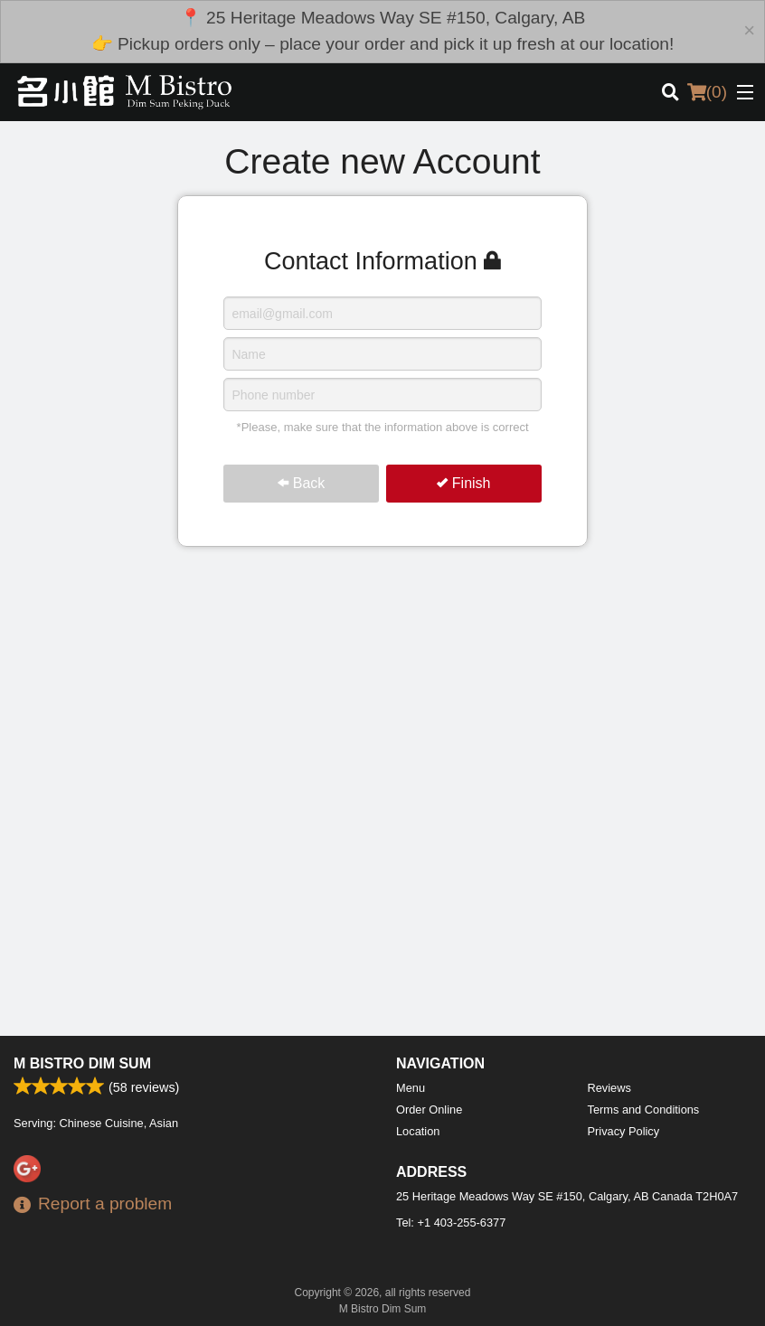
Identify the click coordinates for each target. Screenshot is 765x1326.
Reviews (609, 1088)
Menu (410, 1088)
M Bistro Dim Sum (82, 1063)
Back (301, 483)
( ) (707, 92)
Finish (463, 483)
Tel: (450, 1222)
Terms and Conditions (644, 1109)
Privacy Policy (624, 1131)
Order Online (429, 1109)
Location (417, 1131)
